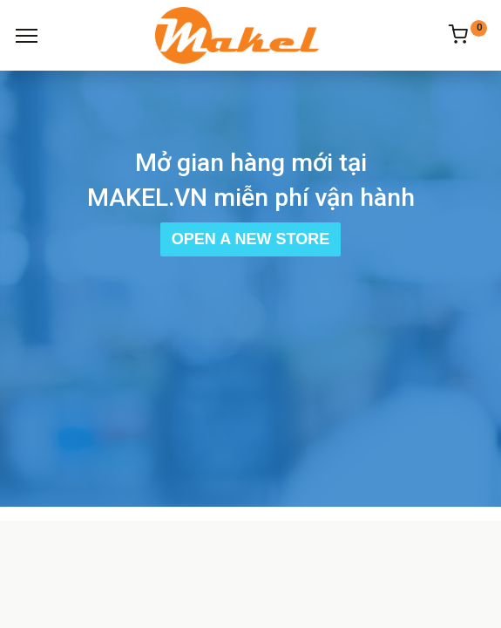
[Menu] (26, 36)
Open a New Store (250, 239)
